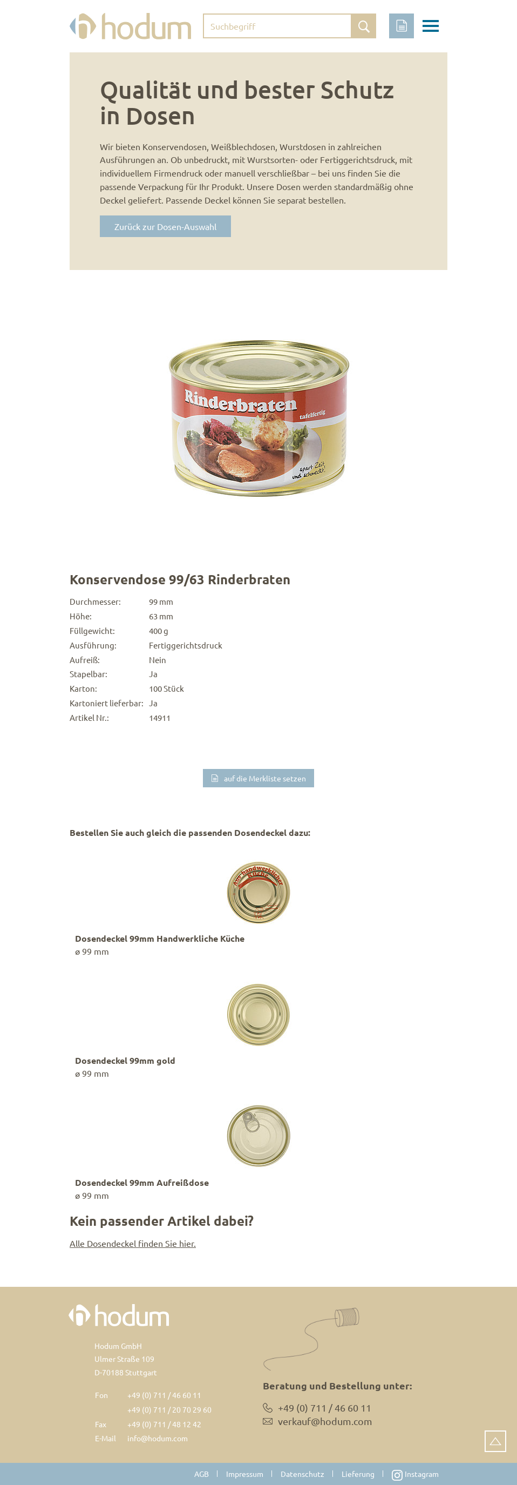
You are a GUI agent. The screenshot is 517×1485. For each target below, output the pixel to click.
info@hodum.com (157, 1438)
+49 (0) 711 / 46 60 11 (164, 1395)
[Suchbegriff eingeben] (277, 26)
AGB (201, 1474)
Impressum (244, 1474)
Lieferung (358, 1474)
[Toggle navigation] (431, 27)
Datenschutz (302, 1474)
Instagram (415, 1474)
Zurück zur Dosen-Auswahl (165, 226)
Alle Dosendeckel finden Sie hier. (133, 1243)
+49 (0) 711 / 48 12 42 (164, 1424)
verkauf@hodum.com (325, 1421)
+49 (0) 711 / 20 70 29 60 (169, 1409)
